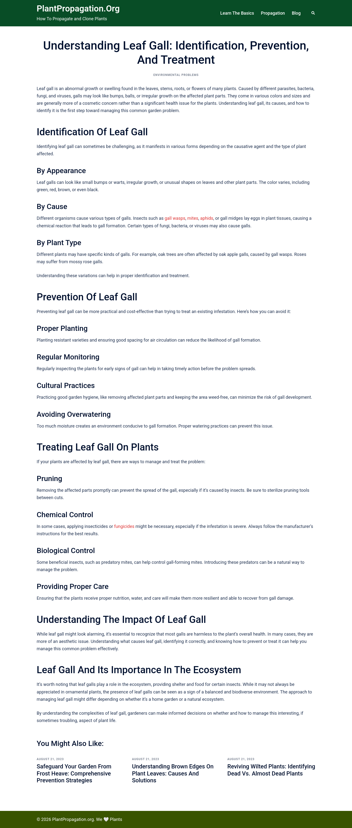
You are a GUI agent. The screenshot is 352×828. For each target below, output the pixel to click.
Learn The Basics (237, 13)
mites (192, 218)
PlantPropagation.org (78, 9)
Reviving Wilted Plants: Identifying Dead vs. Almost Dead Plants (271, 773)
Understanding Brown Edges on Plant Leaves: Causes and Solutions (173, 773)
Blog (296, 13)
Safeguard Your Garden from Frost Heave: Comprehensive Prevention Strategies (74, 773)
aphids (207, 218)
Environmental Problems (175, 75)
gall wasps (175, 218)
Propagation (273, 13)
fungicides (124, 526)
